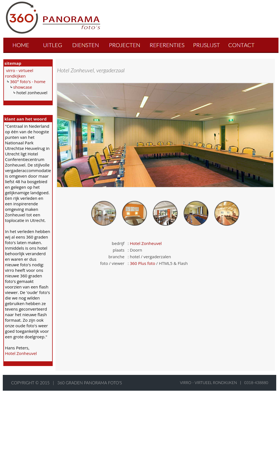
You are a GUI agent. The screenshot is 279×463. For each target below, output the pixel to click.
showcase (22, 87)
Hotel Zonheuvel (21, 353)
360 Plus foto (142, 263)
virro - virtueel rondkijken (19, 73)
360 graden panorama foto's (89, 382)
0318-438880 (256, 382)
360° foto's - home (27, 81)
